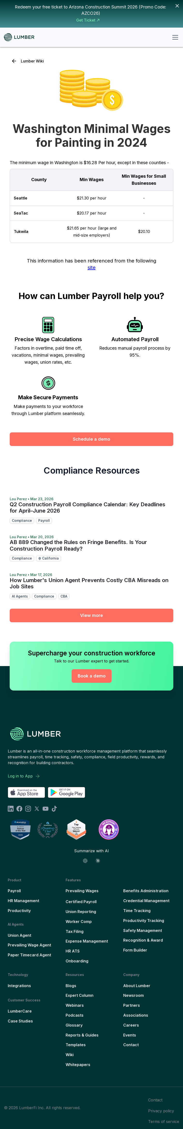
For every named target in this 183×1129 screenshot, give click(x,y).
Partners (131, 1005)
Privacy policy (161, 1110)
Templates (76, 1044)
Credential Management (146, 900)
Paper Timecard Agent (29, 954)
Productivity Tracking (143, 920)
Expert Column (79, 995)
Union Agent (19, 935)
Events (129, 1035)
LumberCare (20, 1011)
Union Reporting (81, 911)
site (92, 267)
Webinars (75, 1005)
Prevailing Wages (82, 890)
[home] (21, 37)
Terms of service (163, 1121)
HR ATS (73, 951)
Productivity (19, 910)
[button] (174, 37)
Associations (135, 1015)
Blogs (71, 985)
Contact (131, 1044)
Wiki (70, 1054)
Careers (131, 1025)
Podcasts (75, 1015)
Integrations (19, 985)
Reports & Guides (82, 1035)
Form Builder (135, 950)
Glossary (74, 1025)
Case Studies (20, 1021)
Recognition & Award (143, 940)
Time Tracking (137, 910)
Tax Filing (75, 931)
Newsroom (133, 995)
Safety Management (142, 930)
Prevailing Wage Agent (29, 945)
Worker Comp (79, 921)
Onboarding (77, 961)
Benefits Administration (145, 890)
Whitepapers (78, 1064)
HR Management (23, 900)
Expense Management (87, 941)
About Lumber (136, 985)
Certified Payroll (81, 901)
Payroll (14, 890)
